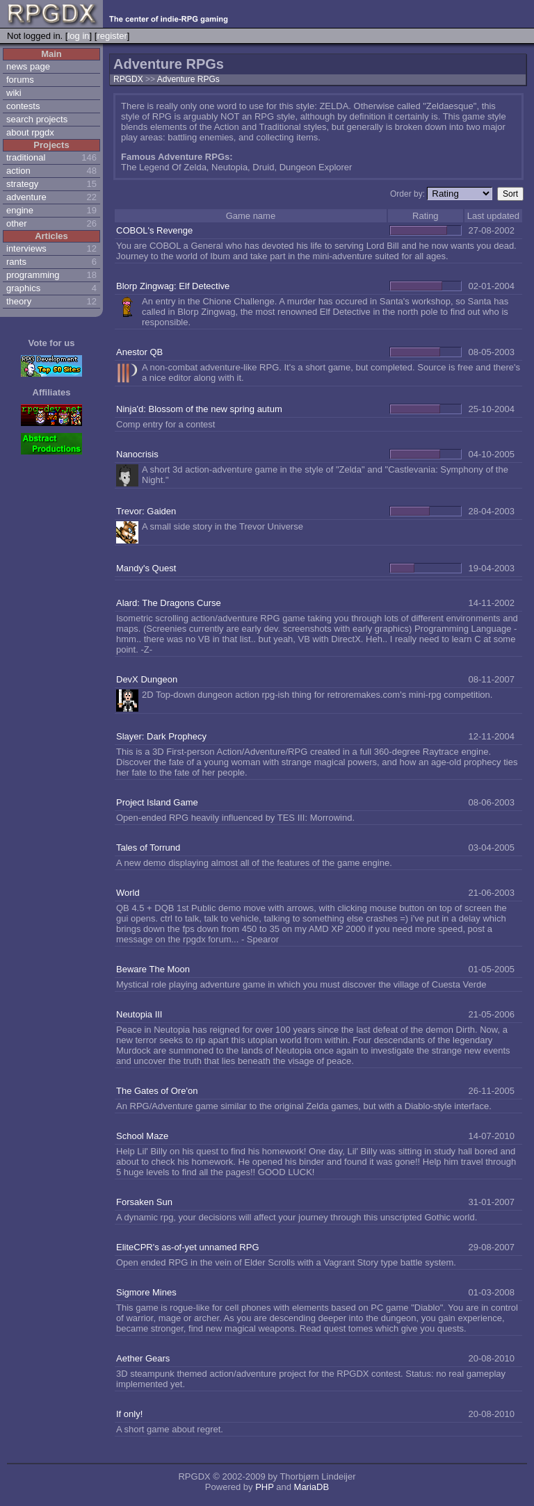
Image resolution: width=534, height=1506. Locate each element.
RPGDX (128, 79)
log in (78, 36)
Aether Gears (143, 1358)
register (112, 36)
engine (19, 210)
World (128, 892)
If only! (129, 1414)
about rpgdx (30, 132)
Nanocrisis (137, 454)
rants (16, 261)
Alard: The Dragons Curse (168, 603)
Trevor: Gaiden (146, 511)
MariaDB (312, 1487)
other (16, 223)
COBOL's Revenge (154, 230)
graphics (23, 288)
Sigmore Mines (146, 1292)
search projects (36, 119)
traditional (25, 157)
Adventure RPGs (188, 79)
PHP (264, 1487)
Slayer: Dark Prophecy (161, 736)
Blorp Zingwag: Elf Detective (172, 286)
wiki (14, 93)
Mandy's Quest (146, 568)
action (18, 170)
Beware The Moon (153, 969)
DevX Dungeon (146, 679)
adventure (26, 197)
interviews (26, 248)
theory (18, 301)
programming (33, 275)
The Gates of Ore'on (156, 1091)
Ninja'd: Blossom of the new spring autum (199, 409)
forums (20, 79)
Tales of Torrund (148, 847)
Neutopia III (139, 1014)
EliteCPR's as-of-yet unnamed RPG (187, 1247)
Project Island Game (157, 802)
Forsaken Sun (144, 1202)
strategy (22, 184)
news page (28, 66)
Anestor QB (139, 352)
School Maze (142, 1136)
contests (23, 106)
